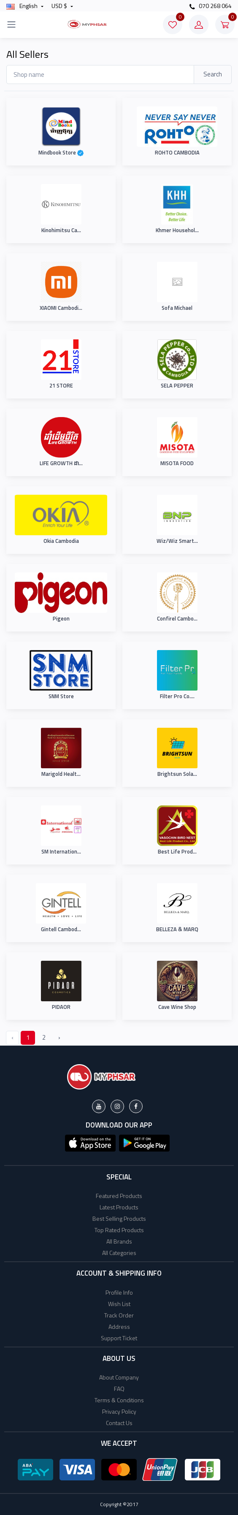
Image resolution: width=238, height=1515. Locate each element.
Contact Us (119, 1422)
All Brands (119, 1241)
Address (119, 1326)
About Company (119, 1377)
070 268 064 (210, 5)
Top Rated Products (119, 1229)
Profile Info (119, 1292)
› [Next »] (59, 1037)
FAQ (119, 1388)
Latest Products (119, 1207)
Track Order (119, 1315)
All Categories (119, 1252)
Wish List (119, 1303)
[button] (90, 1142)
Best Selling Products (119, 1218)
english (22, 5)
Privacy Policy (119, 1411)
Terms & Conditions (119, 1400)
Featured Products (119, 1195)
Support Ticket (119, 1337)
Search (212, 74)
